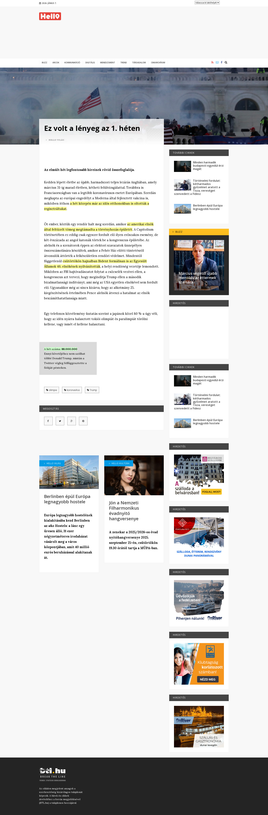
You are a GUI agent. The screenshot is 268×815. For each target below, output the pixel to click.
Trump (92, 390)
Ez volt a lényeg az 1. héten (92, 128)
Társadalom (139, 62)
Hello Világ (55, 140)
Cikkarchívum (158, 62)
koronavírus (72, 390)
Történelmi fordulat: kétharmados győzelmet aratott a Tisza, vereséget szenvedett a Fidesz (197, 187)
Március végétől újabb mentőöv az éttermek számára (198, 277)
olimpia (51, 390)
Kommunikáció (72, 62)
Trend (123, 62)
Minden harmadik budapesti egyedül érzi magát (208, 165)
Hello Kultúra (119, 463)
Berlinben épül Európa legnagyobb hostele (67, 499)
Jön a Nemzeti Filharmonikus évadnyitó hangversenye (124, 511)
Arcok (55, 62)
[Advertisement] (166, 32)
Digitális (90, 62)
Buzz (44, 62)
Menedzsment (107, 62)
